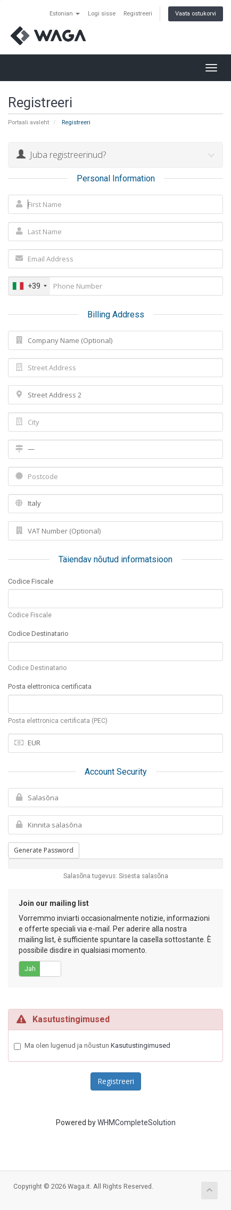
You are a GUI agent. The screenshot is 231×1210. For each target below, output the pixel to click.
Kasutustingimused (140, 1045)
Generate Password (43, 850)
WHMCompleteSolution (136, 1122)
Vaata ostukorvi (195, 13)
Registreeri (137, 13)
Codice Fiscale (30, 581)
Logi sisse (102, 13)
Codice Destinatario (38, 634)
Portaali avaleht (28, 122)
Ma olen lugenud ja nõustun (97, 1045)
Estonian (65, 13)
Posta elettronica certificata (50, 686)
